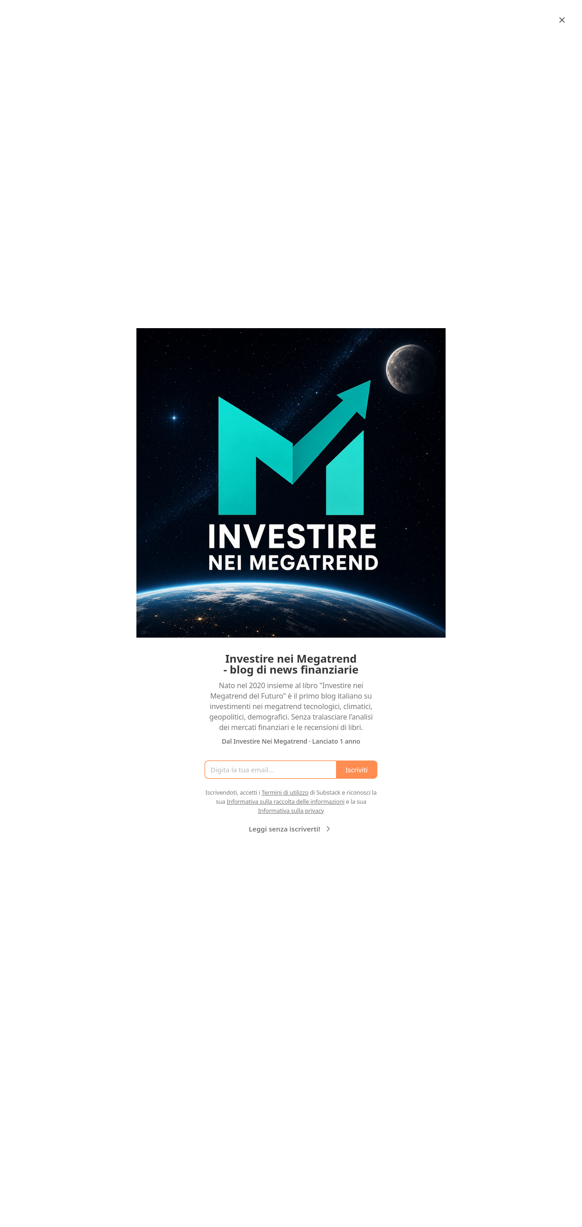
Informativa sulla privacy (291, 810)
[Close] (562, 20)
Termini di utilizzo (284, 792)
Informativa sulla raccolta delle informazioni (286, 801)
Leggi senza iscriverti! (291, 828)
